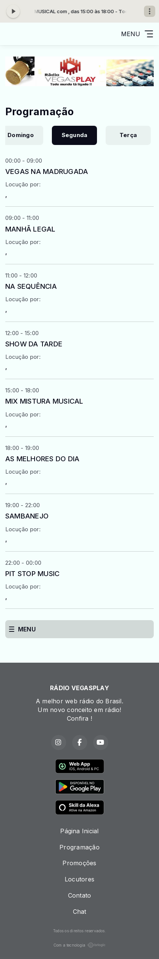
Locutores (79, 879)
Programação (79, 847)
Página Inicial (79, 831)
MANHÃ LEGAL (30, 229)
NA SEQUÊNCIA (31, 286)
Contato (79, 895)
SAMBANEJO (26, 516)
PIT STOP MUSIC (32, 573)
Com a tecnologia (79, 945)
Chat (79, 911)
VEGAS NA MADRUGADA (46, 171)
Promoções (79, 863)
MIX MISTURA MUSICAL (44, 401)
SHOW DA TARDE (33, 344)
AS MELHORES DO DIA (42, 458)
